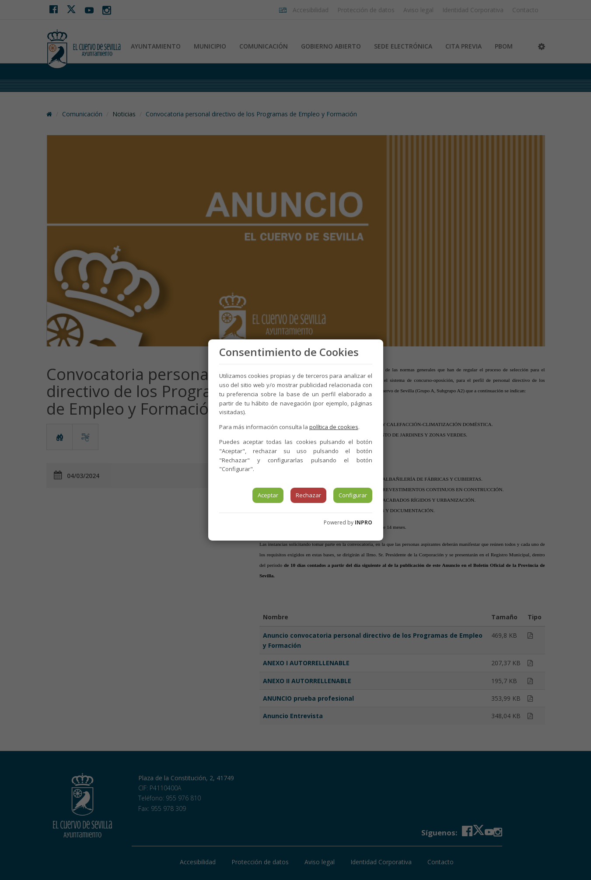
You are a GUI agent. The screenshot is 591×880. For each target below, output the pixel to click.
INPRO (363, 522)
